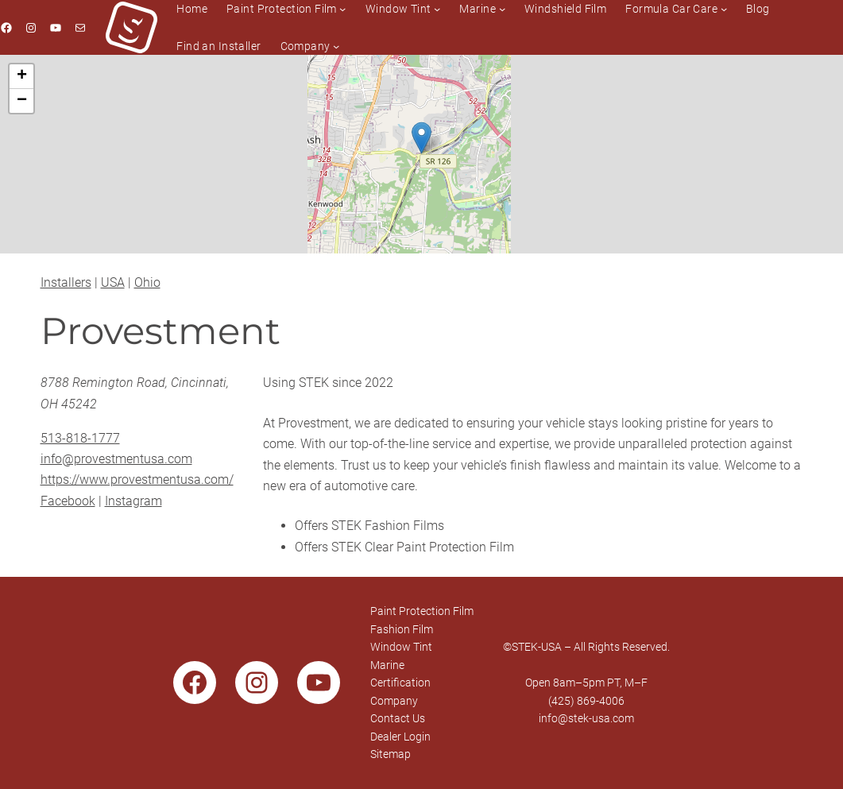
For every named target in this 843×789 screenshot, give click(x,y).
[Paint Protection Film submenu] (342, 9)
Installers (66, 282)
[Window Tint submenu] (437, 9)
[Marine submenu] (502, 9)
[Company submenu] (336, 46)
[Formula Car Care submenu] (724, 9)
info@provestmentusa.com (116, 458)
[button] (421, 138)
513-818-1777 (80, 438)
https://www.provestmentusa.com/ (137, 479)
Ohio (147, 282)
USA (113, 282)
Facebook (68, 501)
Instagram (133, 501)
